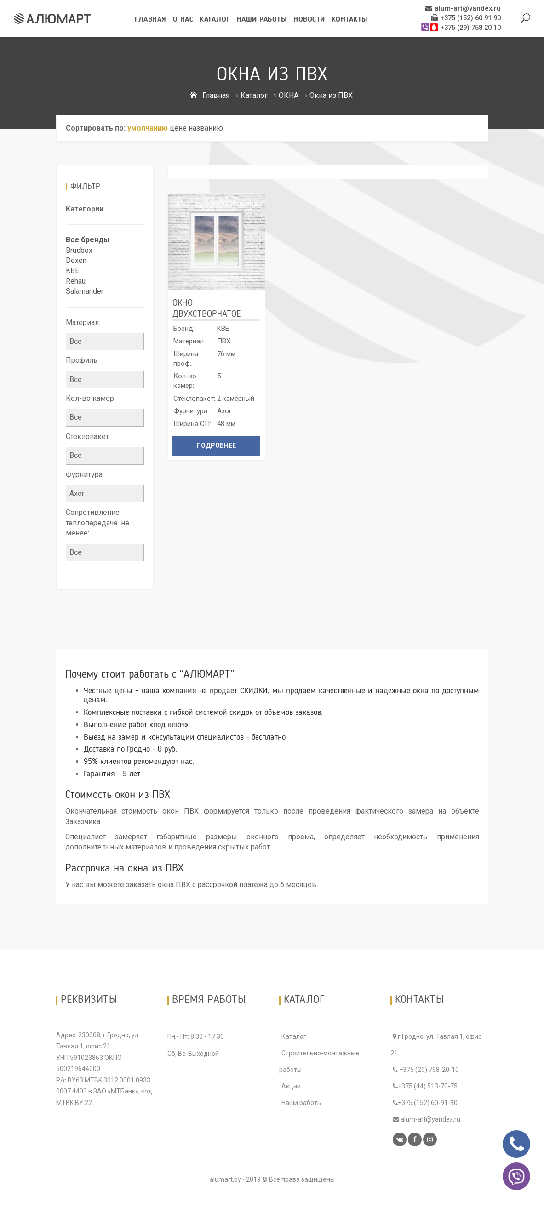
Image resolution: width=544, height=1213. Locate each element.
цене (178, 128)
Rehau (76, 281)
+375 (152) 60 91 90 (466, 18)
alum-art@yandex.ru (466, 9)
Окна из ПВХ (331, 95)
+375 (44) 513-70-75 (425, 1086)
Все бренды (87, 239)
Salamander (84, 291)
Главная (150, 19)
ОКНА (288, 95)
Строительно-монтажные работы (319, 1061)
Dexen (76, 260)
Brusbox (79, 250)
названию (206, 128)
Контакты (350, 19)
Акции (291, 1086)
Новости (309, 19)
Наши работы (262, 19)
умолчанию (147, 128)
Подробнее (216, 445)
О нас (183, 19)
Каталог (215, 19)
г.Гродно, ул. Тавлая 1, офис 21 (435, 1045)
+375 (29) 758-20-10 (426, 1069)
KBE (72, 270)
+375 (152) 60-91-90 (425, 1102)
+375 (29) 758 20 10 (461, 28)
